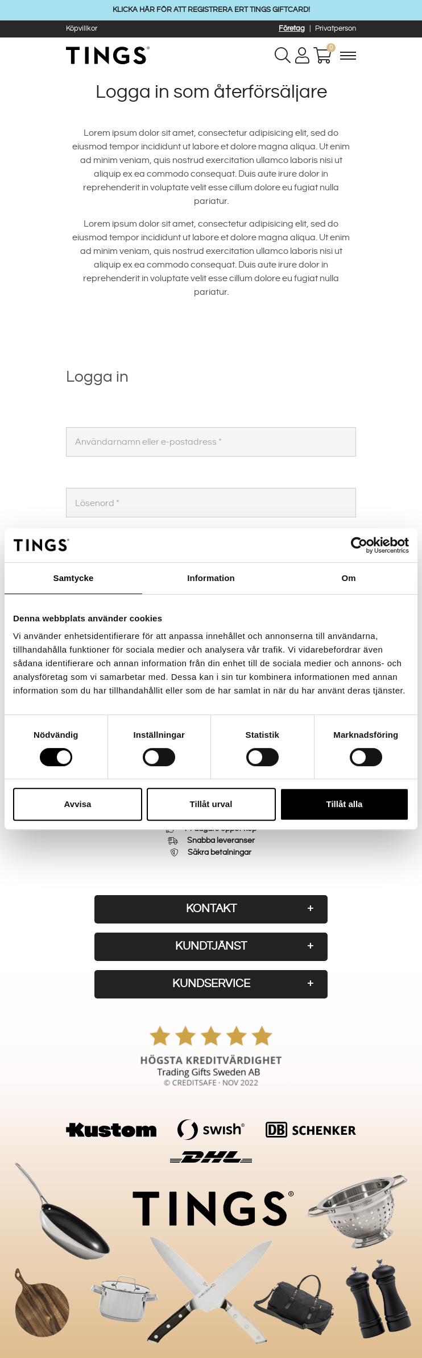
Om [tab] (348, 578)
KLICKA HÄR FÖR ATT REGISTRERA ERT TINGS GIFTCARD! (211, 10)
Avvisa (78, 804)
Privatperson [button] (335, 28)
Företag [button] (292, 28)
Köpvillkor (81, 28)
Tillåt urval (211, 804)
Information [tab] (211, 578)
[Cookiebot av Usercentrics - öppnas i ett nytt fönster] (359, 545)
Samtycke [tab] (73, 578)
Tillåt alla (344, 804)
